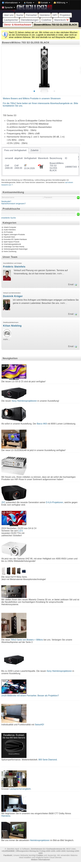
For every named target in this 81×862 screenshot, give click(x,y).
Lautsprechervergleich (20, 789)
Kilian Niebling (12, 325)
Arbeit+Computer (10, 227)
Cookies (39, 855)
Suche (19, 15)
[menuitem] (11, 2)
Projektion (65, 15)
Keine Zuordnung (10, 251)
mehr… (60, 273)
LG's (20, 531)
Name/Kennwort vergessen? (13, 203)
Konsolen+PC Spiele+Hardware (15, 239)
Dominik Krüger (13, 296)
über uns (8, 15)
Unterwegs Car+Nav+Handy (14, 247)
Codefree (46, 20)
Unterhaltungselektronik (12, 244)
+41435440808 (7, 851)
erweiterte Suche (8, 218)
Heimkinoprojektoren (40, 840)
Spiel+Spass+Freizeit (11, 242)
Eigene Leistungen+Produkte (14, 235)
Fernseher (31, 15)
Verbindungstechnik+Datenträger (16, 249)
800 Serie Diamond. (47, 759)
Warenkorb (61, 20)
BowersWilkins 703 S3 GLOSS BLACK (55, 24)
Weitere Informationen (40, 860)
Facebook (7, 855)
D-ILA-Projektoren (54, 502)
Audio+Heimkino (10, 230)
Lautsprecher (11, 20)
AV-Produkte (8, 232)
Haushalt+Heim (9, 237)
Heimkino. (6, 816)
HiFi (55, 15)
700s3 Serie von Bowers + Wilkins (27, 640)
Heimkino (45, 15)
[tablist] (40, 161)
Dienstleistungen (30, 20)
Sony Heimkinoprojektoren (24, 401)
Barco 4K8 (42, 424)
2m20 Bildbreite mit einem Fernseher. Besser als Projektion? (30, 695)
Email (71, 284)
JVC (3, 502)
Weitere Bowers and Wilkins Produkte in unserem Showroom (32, 98)
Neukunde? (6, 201)
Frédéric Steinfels (14, 266)
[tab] (15, 150)
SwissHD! (39, 724)
